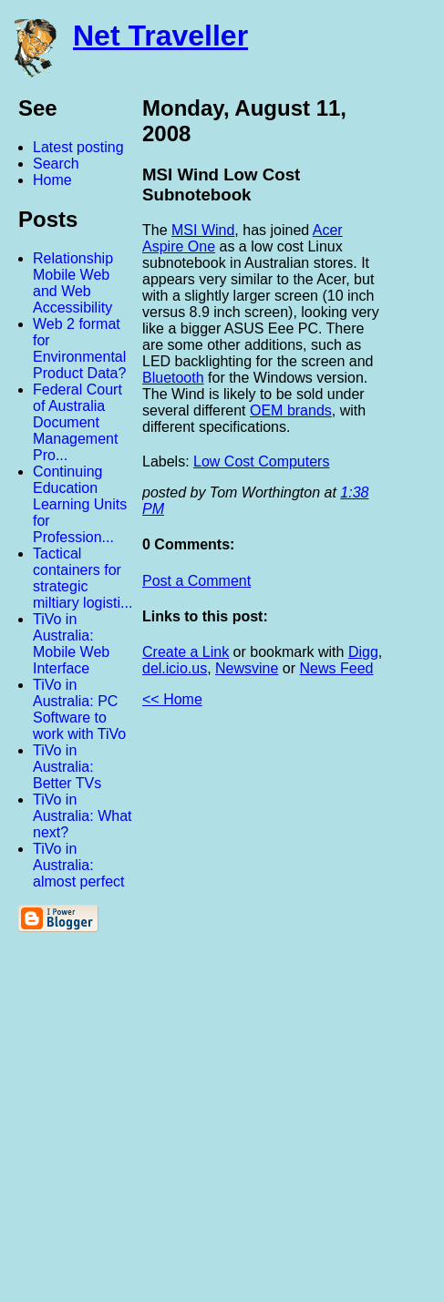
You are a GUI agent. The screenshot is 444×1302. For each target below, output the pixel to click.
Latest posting (78, 147)
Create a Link (185, 652)
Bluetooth (173, 377)
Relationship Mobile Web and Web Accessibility (73, 283)
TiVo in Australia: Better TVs (67, 767)
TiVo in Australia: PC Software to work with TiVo (79, 709)
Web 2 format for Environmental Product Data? (79, 348)
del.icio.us (174, 668)
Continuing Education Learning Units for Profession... (80, 504)
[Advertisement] (243, 1012)
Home (52, 180)
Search (56, 163)
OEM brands (291, 410)
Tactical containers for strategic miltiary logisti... (82, 578)
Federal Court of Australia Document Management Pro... (77, 422)
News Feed (337, 668)
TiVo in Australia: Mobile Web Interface (71, 643)
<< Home (172, 699)
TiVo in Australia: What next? (82, 816)
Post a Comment (196, 581)
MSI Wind (202, 230)
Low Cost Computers (261, 461)
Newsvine (246, 668)
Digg (363, 652)
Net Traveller (160, 35)
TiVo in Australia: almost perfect (78, 865)
